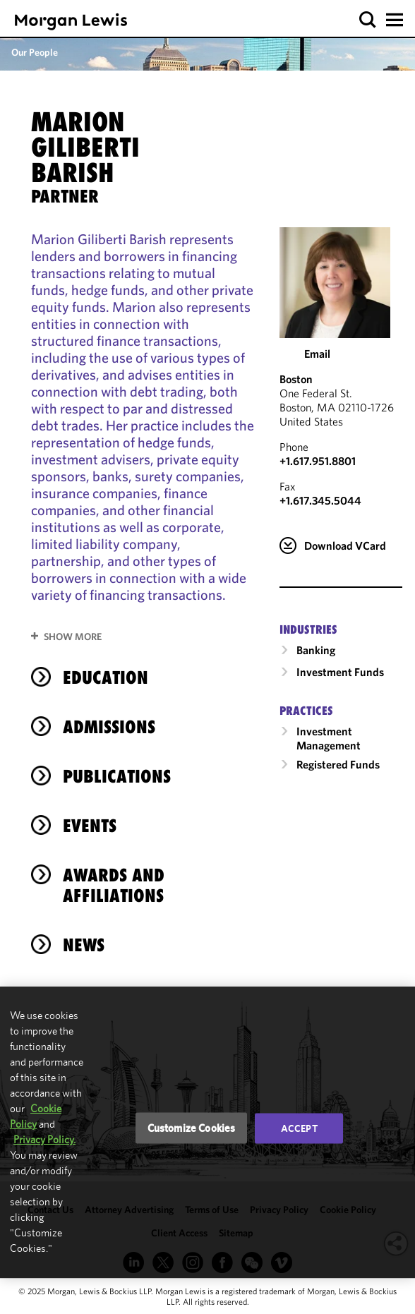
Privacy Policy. (44, 1139)
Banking (315, 650)
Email (317, 353)
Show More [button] (73, 636)
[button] (368, 20)
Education (105, 677)
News (83, 945)
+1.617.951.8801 (317, 461)
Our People (34, 52)
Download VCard (345, 545)
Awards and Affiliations (113, 885)
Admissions (109, 726)
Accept (299, 1128)
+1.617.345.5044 (320, 500)
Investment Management (328, 738)
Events (89, 825)
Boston (296, 379)
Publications (117, 776)
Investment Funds (340, 672)
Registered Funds (338, 764)
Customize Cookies (192, 1128)
